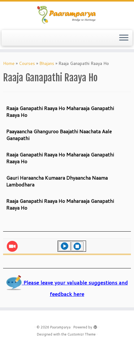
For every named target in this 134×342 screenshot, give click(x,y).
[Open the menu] (123, 38)
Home (9, 63)
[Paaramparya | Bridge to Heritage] (67, 15)
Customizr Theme (81, 334)
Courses (27, 63)
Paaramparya (60, 327)
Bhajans (46, 63)
